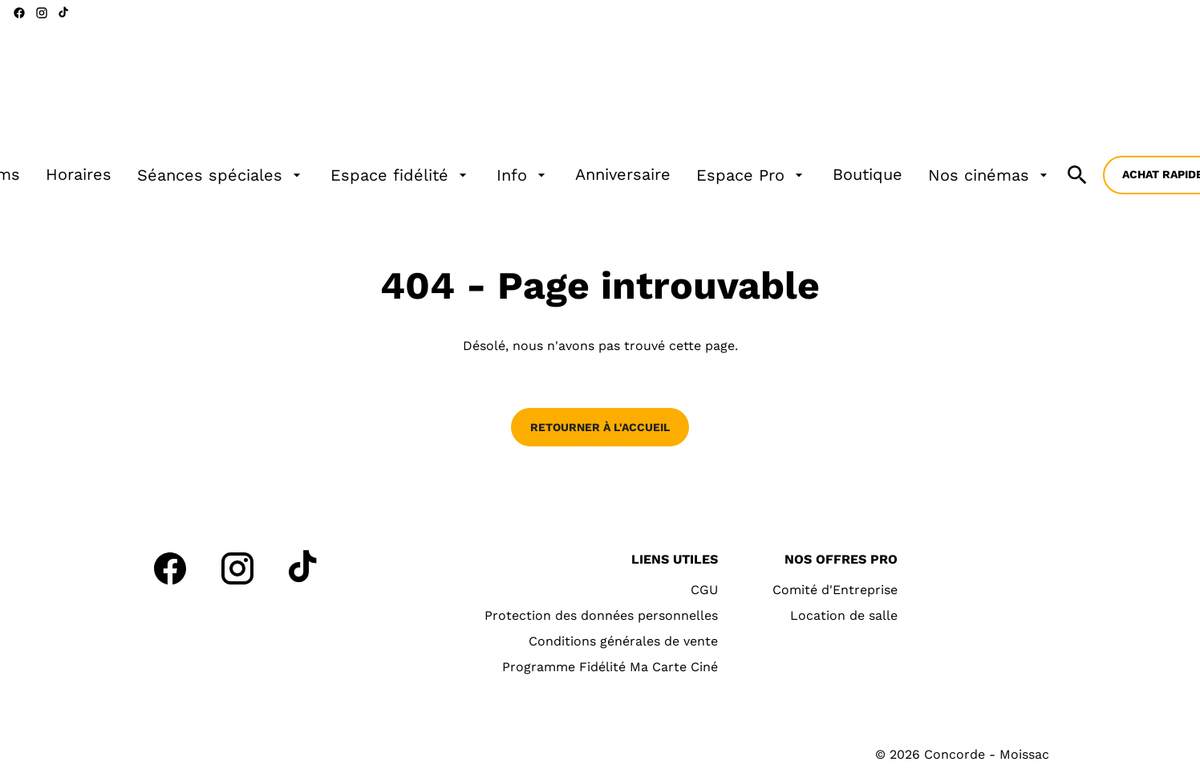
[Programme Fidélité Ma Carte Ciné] (610, 667)
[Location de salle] (844, 616)
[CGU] (704, 590)
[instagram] (41, 12)
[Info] (523, 175)
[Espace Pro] (751, 175)
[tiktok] (64, 12)
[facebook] (19, 12)
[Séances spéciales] (221, 175)
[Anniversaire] (623, 175)
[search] (1077, 175)
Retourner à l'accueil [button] (600, 427)
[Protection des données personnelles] (601, 616)
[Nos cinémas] (990, 175)
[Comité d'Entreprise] (835, 590)
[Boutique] (867, 175)
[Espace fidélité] (400, 175)
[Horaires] (78, 175)
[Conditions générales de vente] (623, 641)
